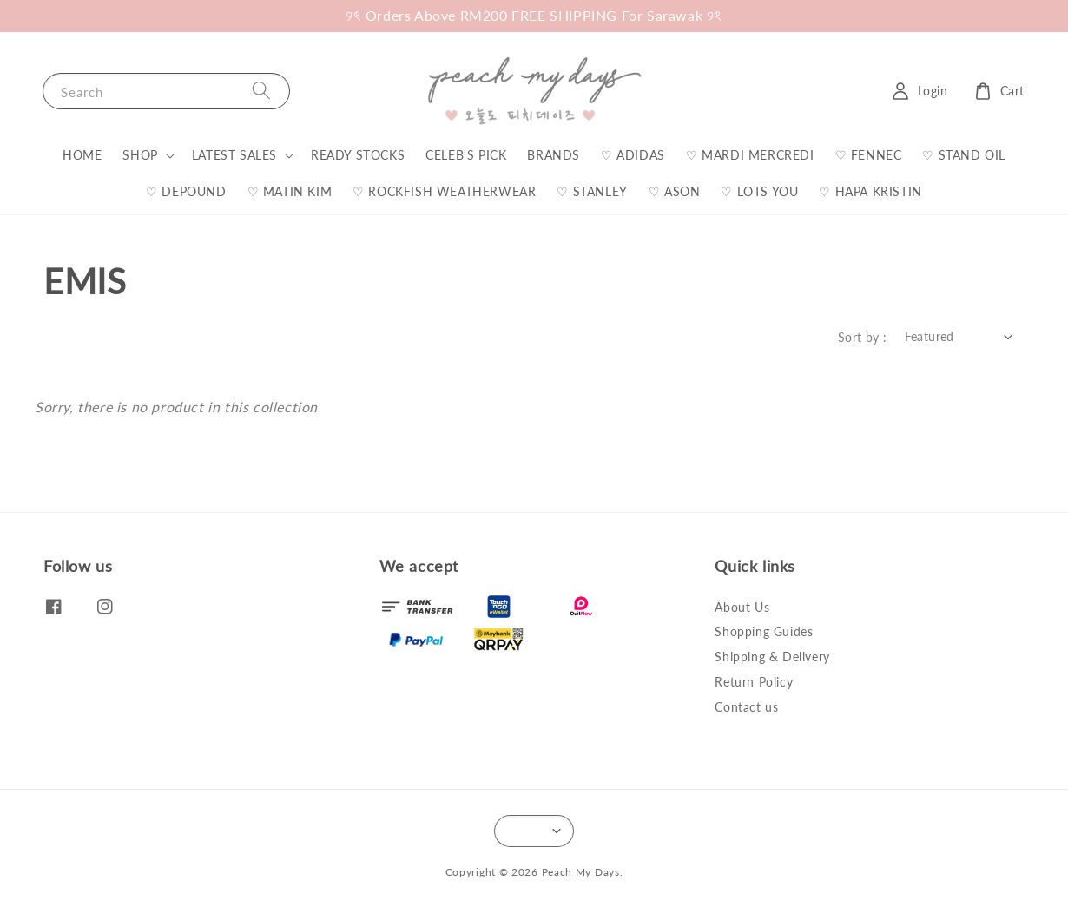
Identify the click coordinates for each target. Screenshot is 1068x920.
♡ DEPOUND (186, 191)
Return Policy (754, 681)
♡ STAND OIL (963, 155)
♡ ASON (675, 191)
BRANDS (553, 155)
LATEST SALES (234, 155)
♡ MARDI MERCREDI (750, 155)
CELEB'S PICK (465, 155)
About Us (742, 607)
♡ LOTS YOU (759, 191)
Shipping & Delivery (772, 656)
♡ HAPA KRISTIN (870, 191)
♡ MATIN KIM (290, 191)
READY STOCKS (358, 155)
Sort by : (862, 337)
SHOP (139, 155)
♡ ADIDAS (633, 155)
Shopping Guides (764, 631)
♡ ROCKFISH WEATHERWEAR (444, 191)
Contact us (746, 707)
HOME (82, 155)
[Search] (261, 91)
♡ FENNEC (868, 155)
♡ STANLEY (592, 191)
